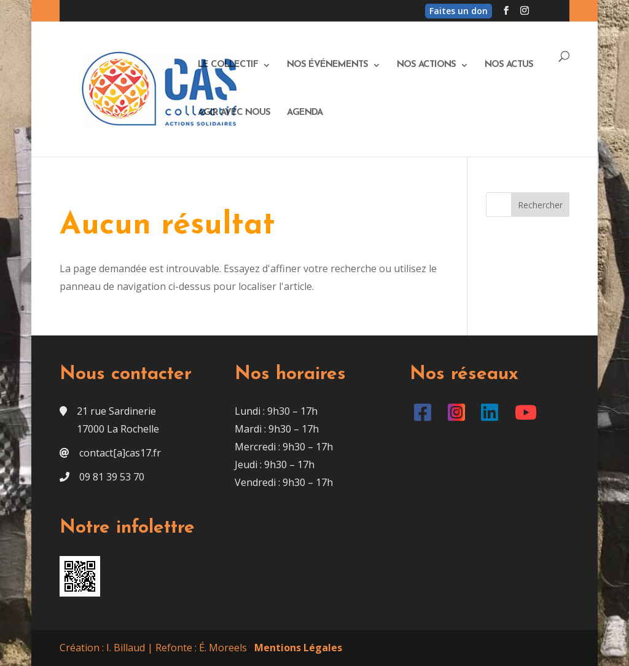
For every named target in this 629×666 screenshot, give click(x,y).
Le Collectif (228, 65)
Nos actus (509, 65)
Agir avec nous (234, 113)
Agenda (304, 113)
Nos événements (327, 65)
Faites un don (458, 11)
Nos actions (426, 65)
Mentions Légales (298, 647)
